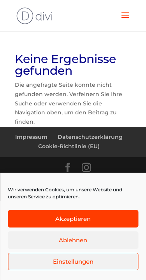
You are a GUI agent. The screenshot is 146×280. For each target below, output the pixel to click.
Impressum (31, 136)
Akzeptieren (73, 218)
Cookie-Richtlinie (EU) (69, 146)
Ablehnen (73, 240)
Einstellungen (73, 261)
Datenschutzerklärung (90, 136)
